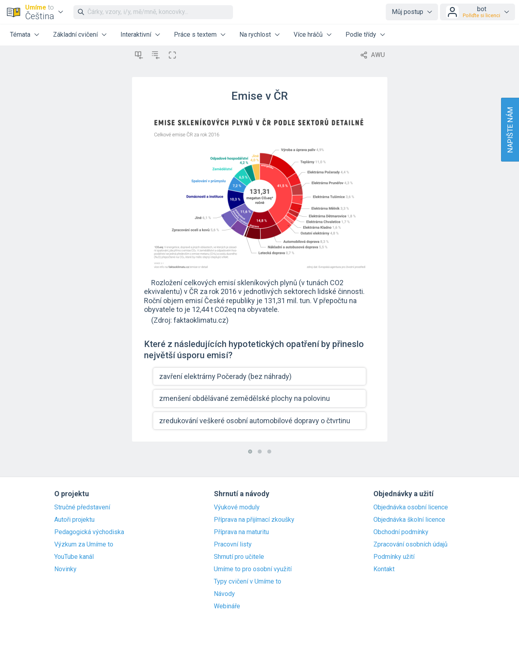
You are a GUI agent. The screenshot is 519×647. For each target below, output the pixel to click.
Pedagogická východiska (89, 532)
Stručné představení (82, 507)
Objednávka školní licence (409, 519)
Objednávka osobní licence (410, 507)
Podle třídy (360, 34)
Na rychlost (255, 34)
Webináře (227, 606)
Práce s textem (195, 34)
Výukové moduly (237, 507)
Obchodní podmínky (400, 532)
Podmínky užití (393, 556)
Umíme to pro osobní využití (253, 569)
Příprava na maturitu (241, 532)
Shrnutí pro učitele (239, 556)
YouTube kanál (74, 556)
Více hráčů (308, 34)
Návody (224, 594)
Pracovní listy (233, 544)
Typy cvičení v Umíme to (247, 581)
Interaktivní (135, 34)
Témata (20, 34)
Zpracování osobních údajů (410, 544)
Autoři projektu (74, 519)
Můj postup (407, 12)
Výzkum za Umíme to (83, 544)
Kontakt (384, 569)
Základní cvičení (75, 34)
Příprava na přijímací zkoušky (254, 519)
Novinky (65, 569)
